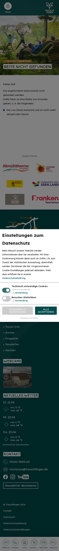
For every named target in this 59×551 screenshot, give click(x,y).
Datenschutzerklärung (13, 278)
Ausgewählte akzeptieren (17, 310)
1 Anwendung (20, 292)
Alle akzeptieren (46, 310)
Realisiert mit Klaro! (30, 318)
